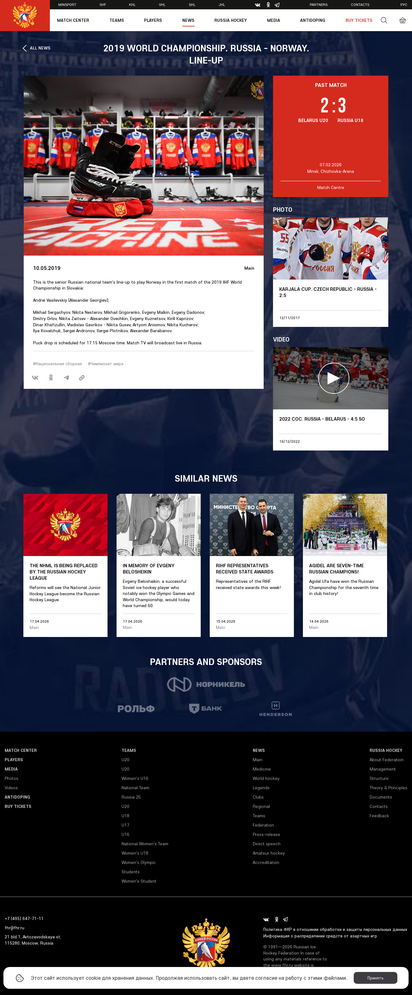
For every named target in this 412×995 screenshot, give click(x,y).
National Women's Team (145, 843)
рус (403, 4)
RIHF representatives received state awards (244, 568)
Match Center (73, 20)
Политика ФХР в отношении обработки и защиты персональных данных (335, 929)
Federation (263, 825)
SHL (192, 4)
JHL (221, 4)
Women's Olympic (139, 862)
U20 (125, 759)
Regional (261, 806)
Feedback (379, 815)
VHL (162, 4)
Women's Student (139, 881)
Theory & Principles (388, 787)
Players (153, 20)
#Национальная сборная (57, 363)
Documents (381, 797)
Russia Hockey (230, 20)
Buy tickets (359, 20)
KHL (132, 4)
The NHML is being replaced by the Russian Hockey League (64, 571)
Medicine (262, 769)
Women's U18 (135, 853)
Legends (261, 787)
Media (273, 20)
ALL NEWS (40, 48)
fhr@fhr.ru (14, 928)
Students (131, 872)
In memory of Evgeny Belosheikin (149, 568)
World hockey (266, 778)
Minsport (67, 4)
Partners (319, 4)
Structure (379, 778)
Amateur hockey (269, 853)
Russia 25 (131, 797)
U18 (125, 815)
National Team (135, 787)
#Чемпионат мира (105, 363)
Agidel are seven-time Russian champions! (336, 568)
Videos (11, 787)
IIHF (103, 4)
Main (249, 268)
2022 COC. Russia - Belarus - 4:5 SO (322, 419)
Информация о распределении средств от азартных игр (320, 936)
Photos (11, 778)
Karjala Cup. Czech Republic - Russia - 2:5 (328, 292)
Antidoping (312, 20)
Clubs (258, 797)
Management (383, 769)
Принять (375, 978)
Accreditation (266, 862)
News (188, 20)
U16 (125, 834)
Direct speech (266, 843)
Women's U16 (135, 778)
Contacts (360, 4)
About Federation (387, 759)
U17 (125, 825)
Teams (116, 20)
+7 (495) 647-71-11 (24, 918)
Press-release (266, 834)
